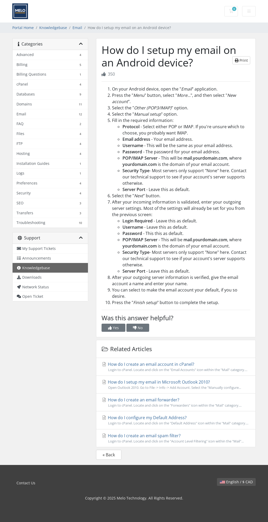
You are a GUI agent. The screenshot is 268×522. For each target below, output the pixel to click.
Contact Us (25, 482)
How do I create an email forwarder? (176, 402)
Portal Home (23, 27)
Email (77, 27)
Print (241, 60)
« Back (109, 455)
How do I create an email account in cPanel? (176, 366)
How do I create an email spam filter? (176, 438)
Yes (113, 327)
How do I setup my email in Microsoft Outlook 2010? (176, 384)
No (138, 327)
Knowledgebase (53, 27)
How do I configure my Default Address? (176, 420)
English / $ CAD (236, 481)
